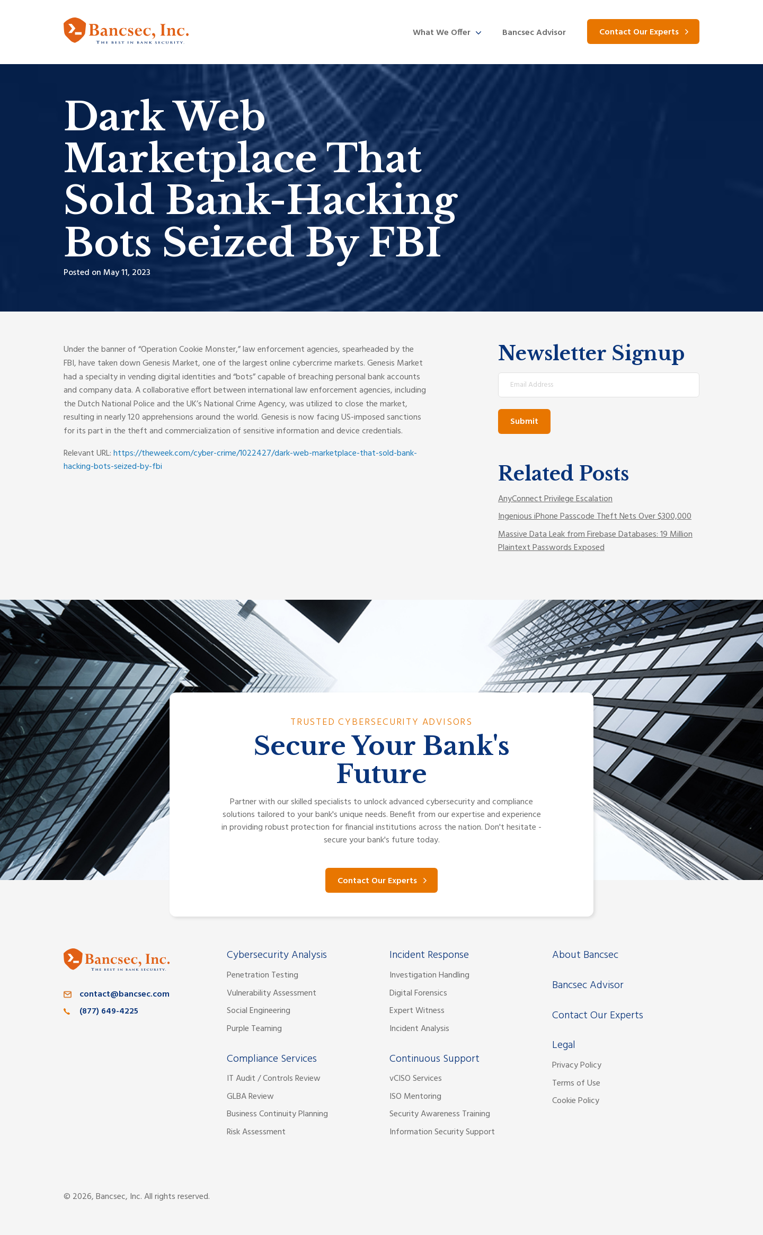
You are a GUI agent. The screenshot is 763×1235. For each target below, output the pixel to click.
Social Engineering (258, 1011)
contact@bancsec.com (124, 994)
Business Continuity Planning (277, 1114)
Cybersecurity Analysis (277, 955)
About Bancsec (585, 955)
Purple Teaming (254, 1029)
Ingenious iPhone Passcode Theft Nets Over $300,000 (594, 516)
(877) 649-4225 (108, 1011)
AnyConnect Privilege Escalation (555, 499)
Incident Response (429, 955)
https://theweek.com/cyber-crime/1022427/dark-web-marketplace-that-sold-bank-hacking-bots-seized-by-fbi (240, 460)
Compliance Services (272, 1059)
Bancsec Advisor (534, 33)
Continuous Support (434, 1059)
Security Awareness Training (439, 1114)
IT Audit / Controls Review (274, 1079)
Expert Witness (417, 1011)
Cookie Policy (575, 1101)
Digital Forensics (418, 993)
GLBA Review (250, 1097)
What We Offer (442, 33)
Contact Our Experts (639, 32)
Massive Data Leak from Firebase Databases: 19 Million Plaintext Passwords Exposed (595, 541)
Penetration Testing (262, 975)
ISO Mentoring (415, 1097)
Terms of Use (576, 1083)
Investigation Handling (429, 975)
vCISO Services (415, 1079)
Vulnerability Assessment (271, 993)
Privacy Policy (576, 1065)
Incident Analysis (419, 1029)
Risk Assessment (256, 1132)
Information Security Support (442, 1132)
